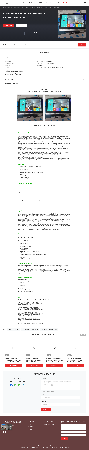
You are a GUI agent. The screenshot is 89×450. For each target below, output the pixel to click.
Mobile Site (43, 445)
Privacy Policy (50, 445)
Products (9, 7)
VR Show (40, 2)
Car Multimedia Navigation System (19, 7)
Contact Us (30, 429)
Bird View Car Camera (48, 427)
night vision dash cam (14, 329)
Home (4, 7)
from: (43, 394)
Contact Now (46, 409)
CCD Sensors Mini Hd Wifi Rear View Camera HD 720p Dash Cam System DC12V (74, 360)
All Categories (47, 429)
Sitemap (37, 445)
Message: (44, 378)
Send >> (64, 438)
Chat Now (21, 25)
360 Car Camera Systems (49, 424)
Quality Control (30, 426)
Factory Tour (30, 424)
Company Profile (31, 421)
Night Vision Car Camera (49, 421)
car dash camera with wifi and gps (49, 329)
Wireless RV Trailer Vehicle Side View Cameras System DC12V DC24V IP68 (33, 360)
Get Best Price (8, 25)
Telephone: (44, 401)
